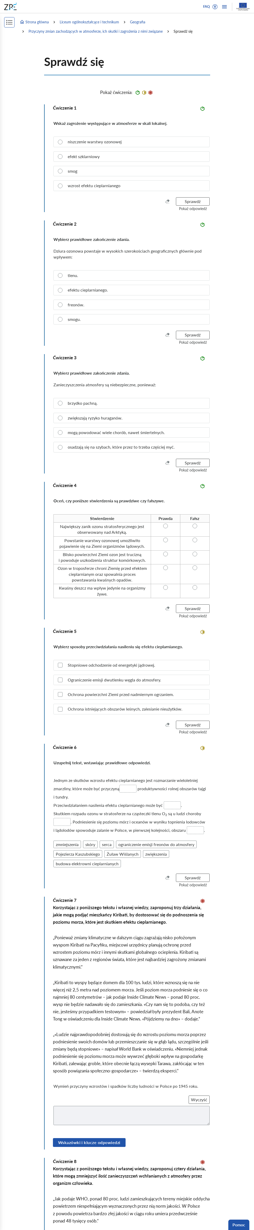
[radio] (131, 142)
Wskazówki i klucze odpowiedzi (89, 1142)
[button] (215, 6)
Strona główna (34, 22)
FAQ (206, 6)
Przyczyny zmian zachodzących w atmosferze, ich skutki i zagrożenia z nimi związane (96, 31)
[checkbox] (131, 665)
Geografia (137, 22)
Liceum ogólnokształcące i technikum (89, 22)
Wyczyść (199, 1099)
